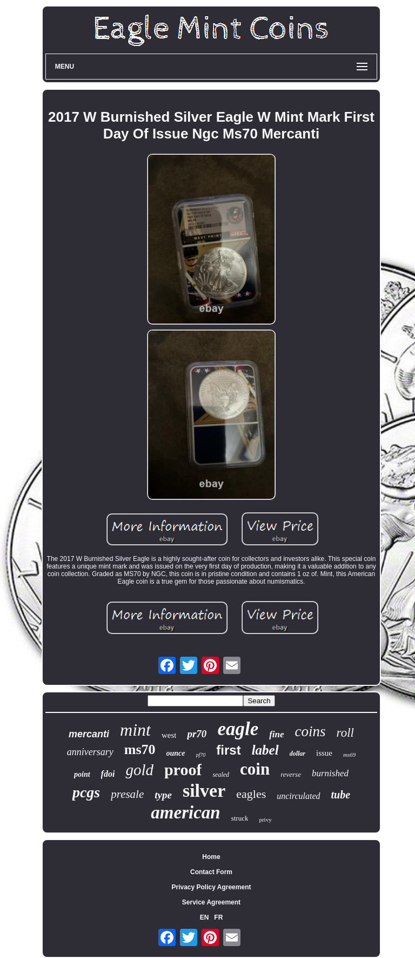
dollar (297, 753)
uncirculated (298, 796)
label (265, 750)
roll (345, 732)
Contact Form (211, 872)
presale (127, 794)
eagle (237, 728)
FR (218, 917)
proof (183, 769)
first (228, 750)
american (185, 812)
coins (310, 731)
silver (204, 791)
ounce (175, 753)
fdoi (108, 773)
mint (135, 729)
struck (240, 818)
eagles (251, 794)
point (82, 774)
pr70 (196, 733)
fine (276, 734)
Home (211, 857)
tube (341, 795)
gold (139, 769)
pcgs (86, 792)
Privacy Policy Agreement (211, 887)
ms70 (140, 749)
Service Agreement (211, 902)
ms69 (349, 754)
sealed (220, 774)
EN (204, 917)
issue (324, 753)
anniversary (90, 751)
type (163, 795)
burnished (330, 773)
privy (265, 819)
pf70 (201, 755)
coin (255, 768)
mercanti (89, 734)
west (169, 735)
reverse (290, 774)
